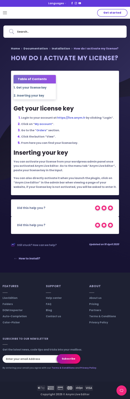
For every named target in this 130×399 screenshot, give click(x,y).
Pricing (94, 304)
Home (15, 48)
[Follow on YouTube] (80, 3)
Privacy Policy (98, 322)
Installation (61, 48)
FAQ (48, 304)
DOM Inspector (13, 310)
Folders (8, 304)
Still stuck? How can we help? (34, 245)
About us (95, 298)
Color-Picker (11, 322)
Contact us (53, 316)
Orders (41, 130)
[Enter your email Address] (41, 359)
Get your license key (31, 88)
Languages (57, 3)
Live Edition (10, 298)
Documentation (36, 48)
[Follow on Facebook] (72, 3)
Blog (49, 310)
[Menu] (5, 13)
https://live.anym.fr (71, 118)
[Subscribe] (68, 359)
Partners (95, 310)
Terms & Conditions (102, 316)
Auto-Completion (15, 316)
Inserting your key (30, 96)
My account (43, 124)
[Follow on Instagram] (76, 3)
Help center (54, 298)
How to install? (27, 258)
